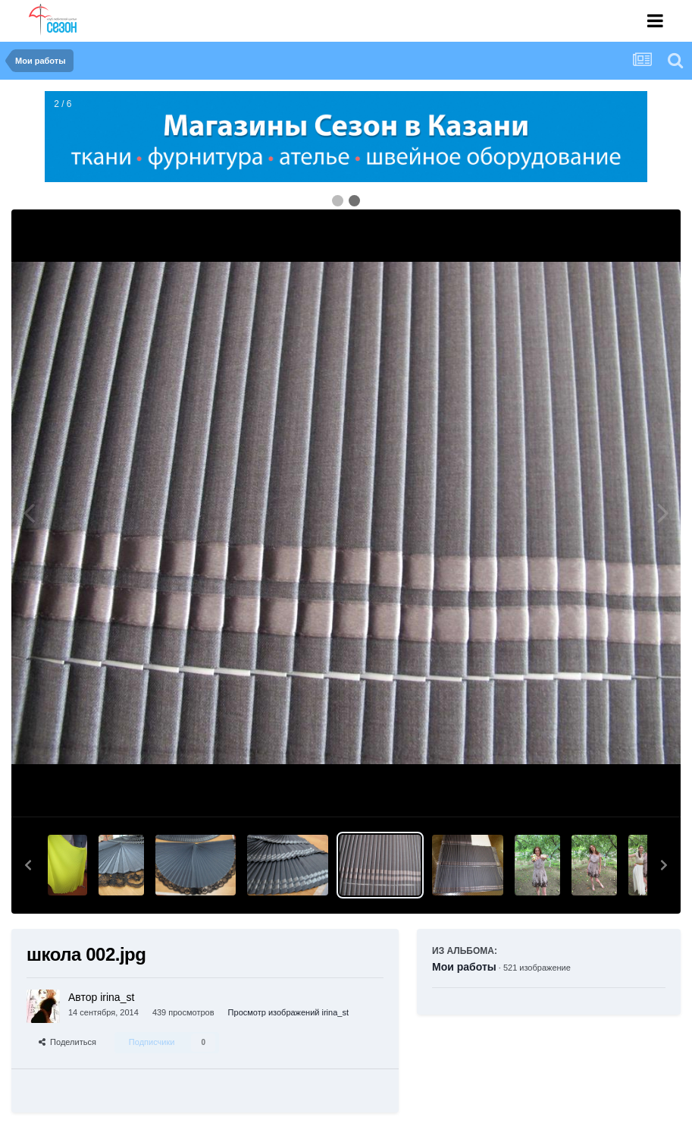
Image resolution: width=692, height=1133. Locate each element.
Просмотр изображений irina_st (288, 1012)
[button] (28, 865)
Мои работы (464, 967)
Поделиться (67, 1041)
